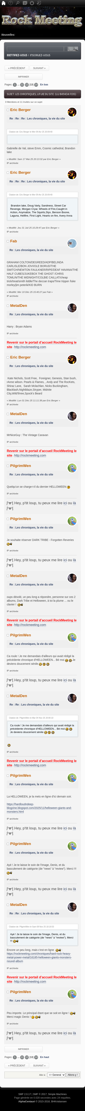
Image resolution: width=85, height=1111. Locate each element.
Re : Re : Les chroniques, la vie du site (34, 704)
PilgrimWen (20, 466)
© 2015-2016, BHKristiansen (42, 1101)
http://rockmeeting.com (30, 347)
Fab (13, 241)
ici (65, 503)
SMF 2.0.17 (24, 1094)
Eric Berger (20, 110)
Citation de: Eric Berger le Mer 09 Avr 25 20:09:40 (30, 132)
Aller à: (42, 1075)
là (74, 503)
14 (36, 84)
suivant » (39, 68)
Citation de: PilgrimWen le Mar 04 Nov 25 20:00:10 (31, 718)
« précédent (16, 68)
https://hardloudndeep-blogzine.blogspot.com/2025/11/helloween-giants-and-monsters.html (39, 808)
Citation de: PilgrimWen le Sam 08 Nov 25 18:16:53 (31, 927)
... (19, 84)
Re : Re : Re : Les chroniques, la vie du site (37, 118)
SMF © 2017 (40, 1094)
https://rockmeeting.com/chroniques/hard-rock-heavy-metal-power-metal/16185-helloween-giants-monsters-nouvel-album (39, 957)
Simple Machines (57, 1094)
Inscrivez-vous (40, 55)
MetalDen (18, 305)
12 (26, 84)
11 (22, 84)
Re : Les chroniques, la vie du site (31, 250)
